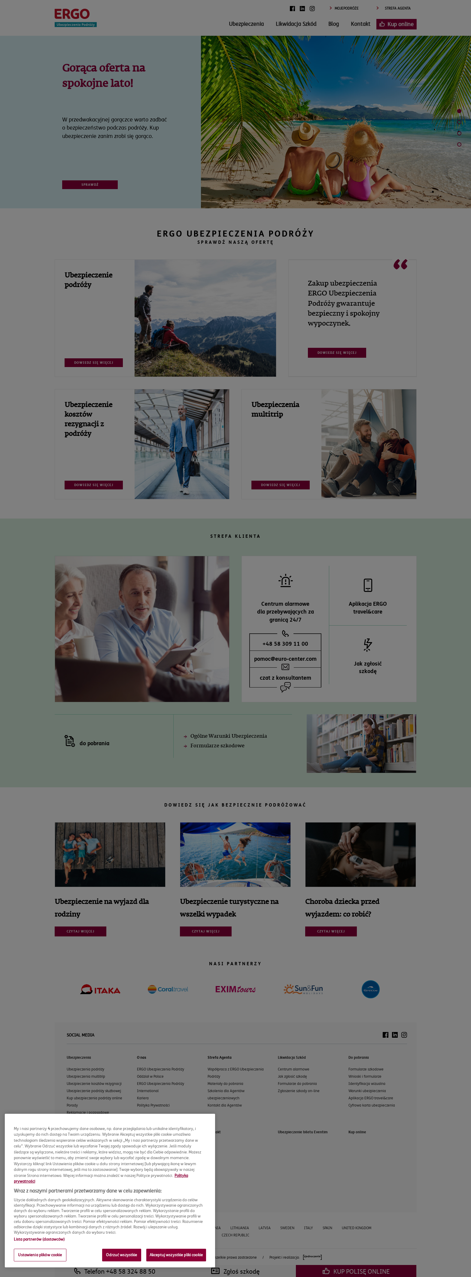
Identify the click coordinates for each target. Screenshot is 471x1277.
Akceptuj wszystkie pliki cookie (176, 1254)
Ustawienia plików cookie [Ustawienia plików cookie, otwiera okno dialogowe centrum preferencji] (40, 1254)
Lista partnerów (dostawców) (39, 1239)
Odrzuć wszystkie (121, 1254)
